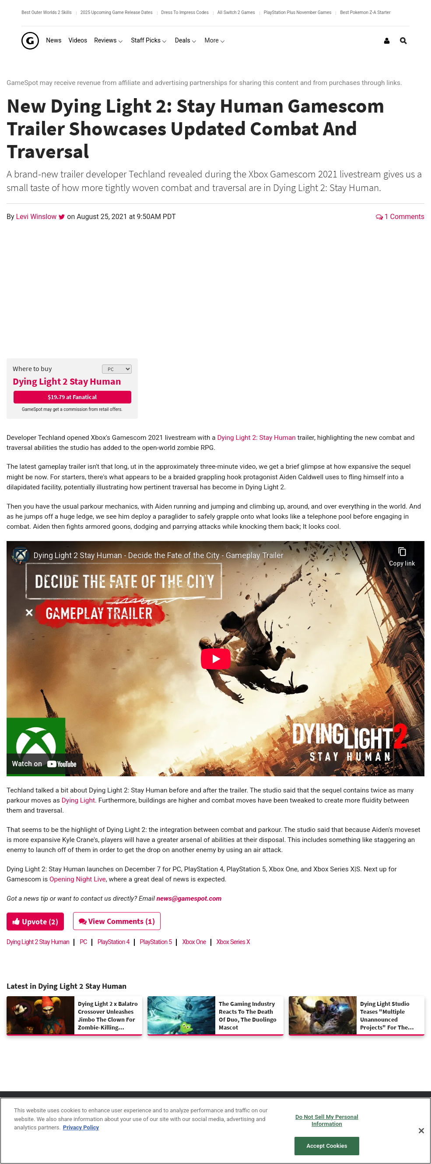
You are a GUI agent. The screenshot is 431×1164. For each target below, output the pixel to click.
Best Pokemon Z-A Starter (365, 12)
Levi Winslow (37, 216)
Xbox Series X (233, 941)
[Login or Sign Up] (386, 41)
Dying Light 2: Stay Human (256, 438)
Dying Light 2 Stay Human (67, 381)
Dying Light (78, 800)
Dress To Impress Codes (185, 12)
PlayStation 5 (156, 941)
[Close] (421, 1130)
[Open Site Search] (403, 41)
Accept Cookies (326, 1146)
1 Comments (400, 216)
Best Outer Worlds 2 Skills (46, 12)
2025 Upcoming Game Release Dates (117, 12)
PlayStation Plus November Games (298, 12)
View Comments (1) (117, 921)
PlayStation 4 (114, 941)
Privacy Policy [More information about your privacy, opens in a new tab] (81, 1127)
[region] (215, 1130)
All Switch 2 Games (236, 12)
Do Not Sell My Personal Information (326, 1120)
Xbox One (194, 941)
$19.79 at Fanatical (72, 397)
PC (83, 941)
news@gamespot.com (189, 898)
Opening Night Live (77, 879)
